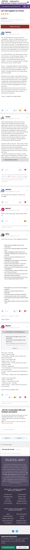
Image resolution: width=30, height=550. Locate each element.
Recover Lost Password (22, 503)
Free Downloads (8, 503)
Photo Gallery (8, 501)
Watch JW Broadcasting (22, 514)
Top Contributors (22, 494)
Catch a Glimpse (5, 319)
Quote (6, 110)
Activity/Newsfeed (8, 496)
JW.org (8, 514)
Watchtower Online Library (22, 520)
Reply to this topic (15, 26)
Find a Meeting (8, 522)
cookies (12, 538)
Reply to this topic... (9, 429)
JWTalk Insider (22, 498)
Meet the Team (22, 496)
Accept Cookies (8, 547)
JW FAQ (22, 518)
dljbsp (20, 332)
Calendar (8, 498)
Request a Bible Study (8, 518)
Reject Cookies (22, 547)
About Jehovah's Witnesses (8, 520)
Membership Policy (22, 501)
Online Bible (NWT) (8, 516)
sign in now (9, 418)
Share (7, 438)
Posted (12, 34)
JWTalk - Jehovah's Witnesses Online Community (14, 2)
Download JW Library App (22, 522)
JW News (22, 516)
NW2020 (5, 18)
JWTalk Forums (8, 494)
